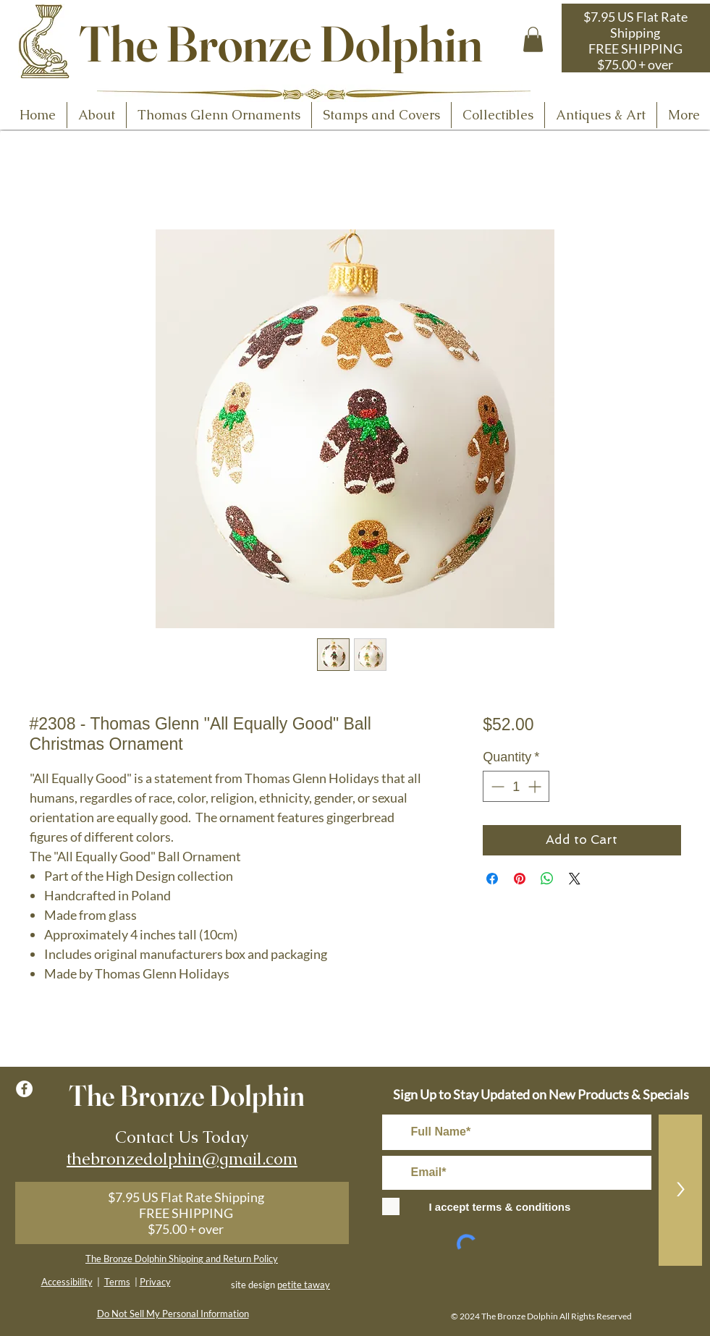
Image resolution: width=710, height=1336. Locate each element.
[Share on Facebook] (492, 878)
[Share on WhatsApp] (547, 878)
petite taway (303, 1284)
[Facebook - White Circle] (24, 1089)
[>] (680, 1190)
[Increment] (536, 786)
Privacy (155, 1282)
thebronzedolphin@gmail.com (182, 1159)
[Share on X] (574, 878)
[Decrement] (496, 786)
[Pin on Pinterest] (519, 878)
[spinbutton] (516, 786)
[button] (533, 39)
